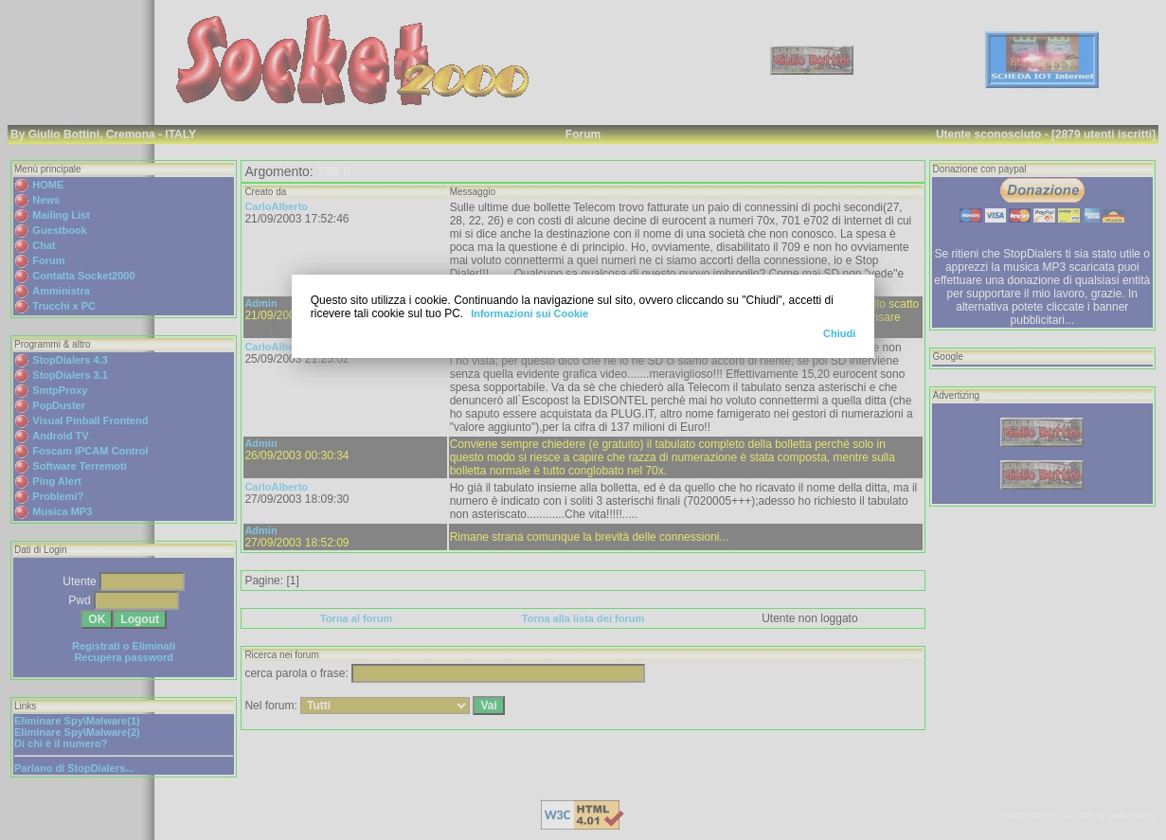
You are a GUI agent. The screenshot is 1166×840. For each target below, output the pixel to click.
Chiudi (839, 333)
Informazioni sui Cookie (529, 313)
